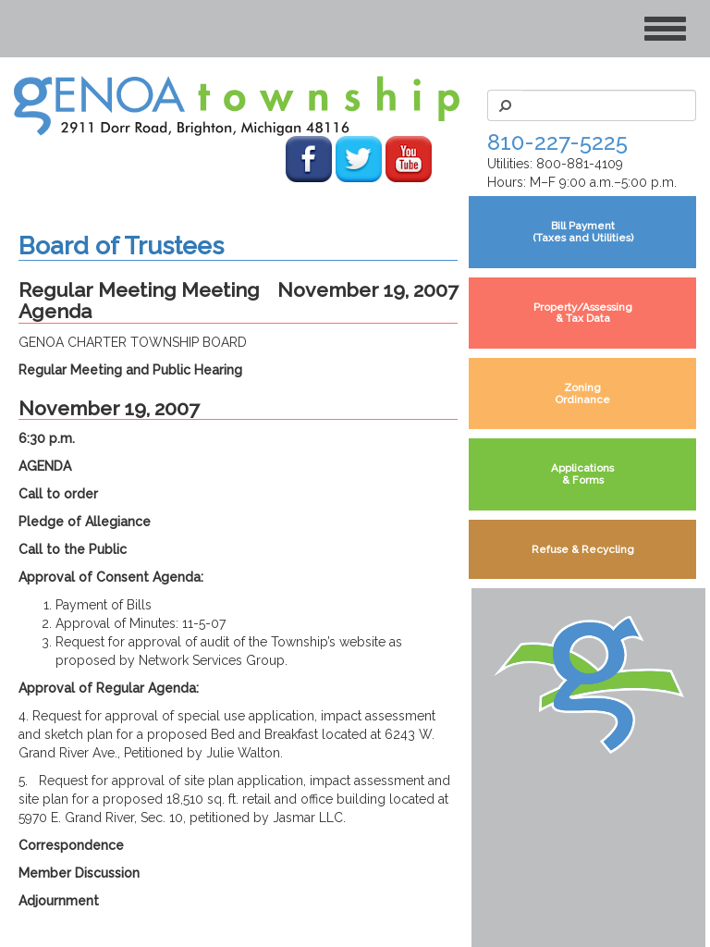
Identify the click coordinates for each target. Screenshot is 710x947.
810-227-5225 (557, 142)
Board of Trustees (121, 245)
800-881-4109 (579, 163)
